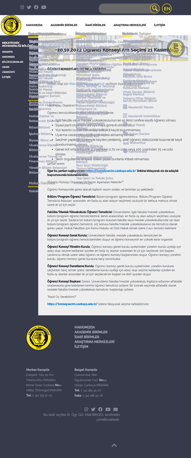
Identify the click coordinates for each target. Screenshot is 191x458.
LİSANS (5, 67)
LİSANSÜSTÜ (8, 72)
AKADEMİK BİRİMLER (90, 332)
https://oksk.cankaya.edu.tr (87, 83)
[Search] (129, 9)
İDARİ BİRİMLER (95, 25)
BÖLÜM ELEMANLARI (12, 62)
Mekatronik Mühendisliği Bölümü (17, 44)
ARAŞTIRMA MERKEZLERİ (94, 342)
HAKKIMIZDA (8, 57)
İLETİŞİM (6, 77)
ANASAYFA (7, 52)
